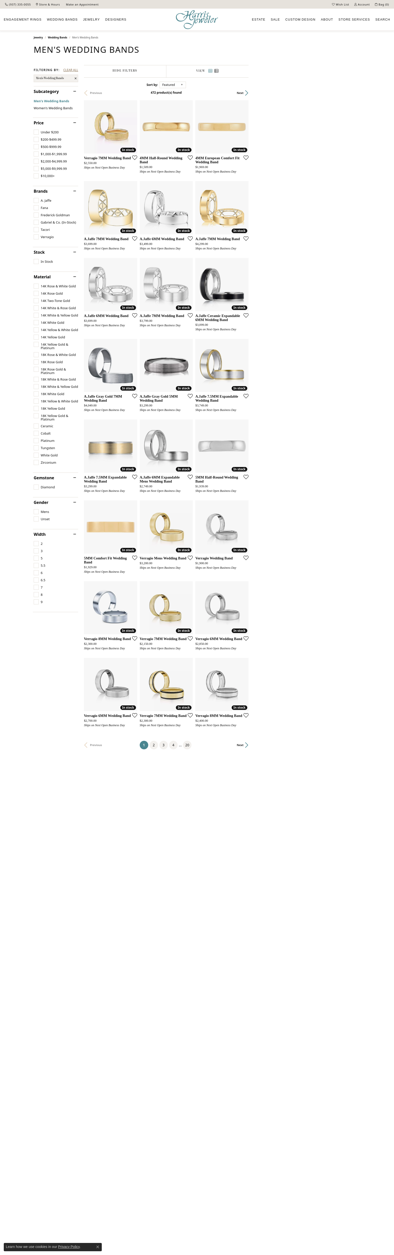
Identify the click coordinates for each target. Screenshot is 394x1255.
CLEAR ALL (70, 70)
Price (39, 123)
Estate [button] (258, 19)
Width (40, 534)
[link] (18, 4)
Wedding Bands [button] (62, 19)
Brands (41, 191)
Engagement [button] (23, 19)
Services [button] (354, 19)
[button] (340, 4)
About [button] (327, 19)
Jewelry (38, 37)
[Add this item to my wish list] (170, 195)
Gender (41, 502)
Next (352, 93)
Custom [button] (300, 19)
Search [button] (382, 19)
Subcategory (46, 91)
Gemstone (44, 478)
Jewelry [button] (91, 19)
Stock (39, 252)
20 (243, 1022)
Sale (275, 19)
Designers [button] (115, 19)
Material (42, 277)
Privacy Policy (69, 1247)
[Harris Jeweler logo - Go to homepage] (197, 20)
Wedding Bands (57, 37)
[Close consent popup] (97, 1246)
